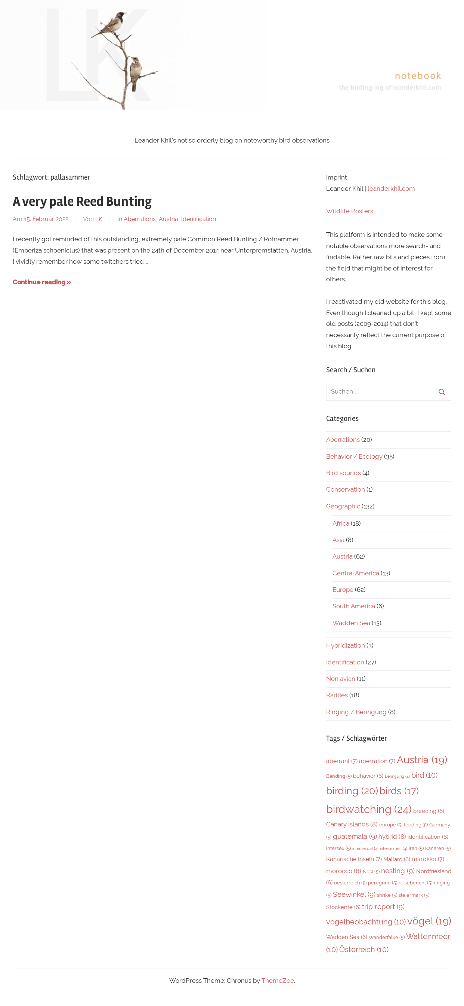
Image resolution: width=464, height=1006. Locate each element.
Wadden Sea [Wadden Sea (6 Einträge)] (346, 937)
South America (353, 606)
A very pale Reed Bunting (82, 201)
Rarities (337, 695)
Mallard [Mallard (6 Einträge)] (396, 859)
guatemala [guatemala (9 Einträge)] (355, 836)
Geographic (343, 506)
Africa (340, 523)
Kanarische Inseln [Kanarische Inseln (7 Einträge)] (354, 859)
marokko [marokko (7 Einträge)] (428, 859)
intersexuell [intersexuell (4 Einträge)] (393, 848)
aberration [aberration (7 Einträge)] (377, 761)
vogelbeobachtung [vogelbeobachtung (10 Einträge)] (366, 921)
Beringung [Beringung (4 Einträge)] (397, 776)
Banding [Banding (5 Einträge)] (339, 776)
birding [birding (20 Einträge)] (352, 790)
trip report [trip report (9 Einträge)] (383, 906)
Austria (168, 219)
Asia (338, 540)
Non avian (340, 678)
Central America (355, 573)
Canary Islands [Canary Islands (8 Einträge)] (352, 824)
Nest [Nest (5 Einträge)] (371, 871)
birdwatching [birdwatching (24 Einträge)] (369, 809)
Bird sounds (343, 473)
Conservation (345, 489)
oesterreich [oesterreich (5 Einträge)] (350, 883)
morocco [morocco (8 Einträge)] (343, 871)
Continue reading (39, 282)
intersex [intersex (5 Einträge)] (338, 848)
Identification (198, 219)
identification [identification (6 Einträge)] (428, 837)
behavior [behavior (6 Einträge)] (368, 776)
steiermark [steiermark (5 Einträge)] (414, 895)
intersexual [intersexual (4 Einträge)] (365, 848)
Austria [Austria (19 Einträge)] (422, 759)
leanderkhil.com (391, 188)
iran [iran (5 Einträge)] (416, 848)
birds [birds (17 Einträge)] (399, 790)
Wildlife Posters (349, 211)
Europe (342, 589)
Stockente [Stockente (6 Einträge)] (343, 907)
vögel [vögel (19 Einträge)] (429, 921)
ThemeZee (278, 980)
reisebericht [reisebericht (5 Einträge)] (415, 883)
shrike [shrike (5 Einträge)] (387, 895)
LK (98, 219)
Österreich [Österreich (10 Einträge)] (364, 949)
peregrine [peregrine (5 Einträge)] (382, 883)
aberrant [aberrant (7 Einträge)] (342, 761)
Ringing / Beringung (356, 712)
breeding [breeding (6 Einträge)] (428, 811)
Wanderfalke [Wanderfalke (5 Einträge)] (387, 937)
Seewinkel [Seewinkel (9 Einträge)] (354, 894)
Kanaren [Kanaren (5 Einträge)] (438, 848)
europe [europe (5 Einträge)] (390, 825)
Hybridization (345, 645)
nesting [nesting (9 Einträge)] (398, 870)
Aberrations (140, 219)
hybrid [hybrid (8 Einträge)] (392, 836)
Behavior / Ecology (354, 456)
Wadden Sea (351, 623)
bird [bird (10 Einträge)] (424, 775)
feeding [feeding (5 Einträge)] (416, 825)
